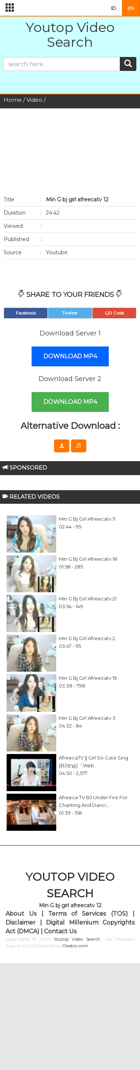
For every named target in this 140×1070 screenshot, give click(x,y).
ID (113, 8)
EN (131, 8)
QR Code (114, 313)
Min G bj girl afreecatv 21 (87, 599)
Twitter (70, 313)
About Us (21, 913)
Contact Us (60, 931)
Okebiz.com (75, 945)
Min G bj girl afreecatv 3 (87, 718)
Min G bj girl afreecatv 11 (87, 519)
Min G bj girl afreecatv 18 (88, 559)
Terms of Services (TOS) (88, 913)
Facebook (26, 313)
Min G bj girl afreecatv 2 (87, 638)
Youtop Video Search (70, 34)
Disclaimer (21, 922)
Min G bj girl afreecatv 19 (88, 678)
